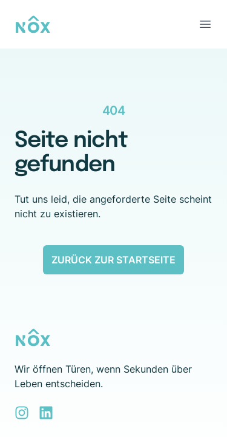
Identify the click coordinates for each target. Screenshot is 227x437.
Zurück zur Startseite (113, 260)
